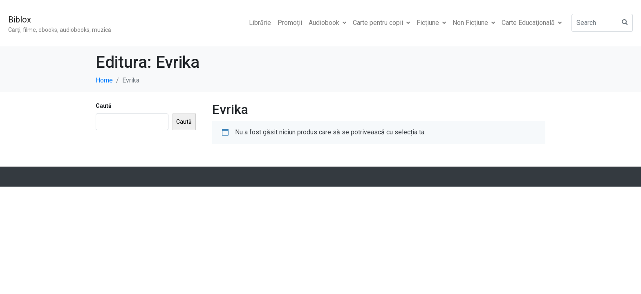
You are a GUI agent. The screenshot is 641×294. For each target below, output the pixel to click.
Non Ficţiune (474, 23)
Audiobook (327, 23)
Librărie (260, 23)
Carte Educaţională (532, 23)
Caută (104, 105)
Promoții (290, 23)
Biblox (19, 19)
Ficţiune (431, 23)
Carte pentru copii (381, 23)
